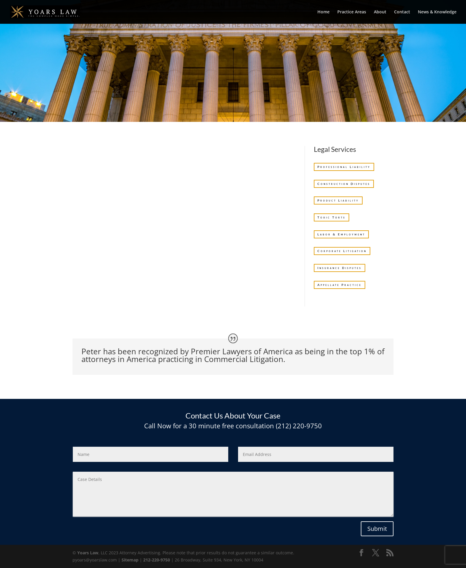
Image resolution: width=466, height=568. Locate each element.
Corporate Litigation (342, 251)
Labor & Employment (341, 234)
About (380, 12)
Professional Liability (344, 167)
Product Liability (338, 200)
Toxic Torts (331, 217)
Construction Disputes (343, 183)
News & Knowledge (437, 12)
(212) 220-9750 (298, 425)
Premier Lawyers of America (242, 351)
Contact (402, 12)
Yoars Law (87, 553)
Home (323, 12)
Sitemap (130, 560)
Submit (377, 529)
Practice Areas (351, 12)
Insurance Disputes (339, 268)
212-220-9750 (156, 560)
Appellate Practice (339, 285)
